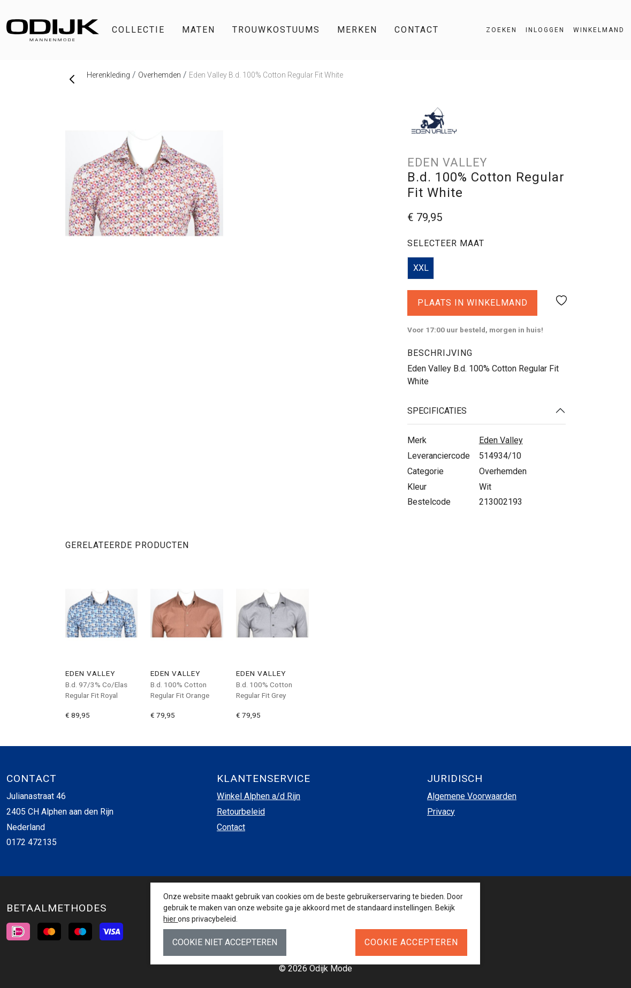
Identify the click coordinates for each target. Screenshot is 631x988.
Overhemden (159, 75)
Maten (198, 30)
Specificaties (437, 411)
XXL (421, 268)
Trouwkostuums (276, 30)
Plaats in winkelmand (472, 307)
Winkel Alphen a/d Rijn (258, 796)
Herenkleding (108, 75)
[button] (595, 30)
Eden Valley (501, 440)
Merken (357, 30)
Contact (416, 30)
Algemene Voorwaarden (471, 796)
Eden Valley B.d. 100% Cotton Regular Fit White (266, 75)
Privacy (441, 812)
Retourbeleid (241, 812)
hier (170, 919)
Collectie (138, 30)
